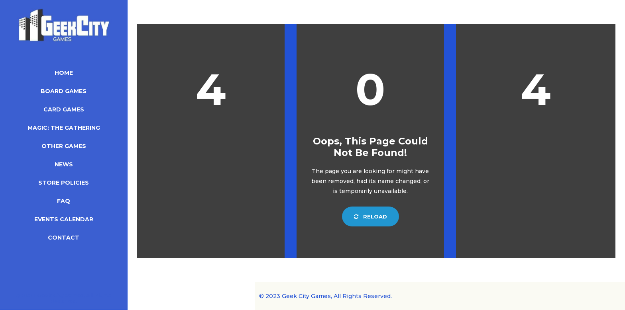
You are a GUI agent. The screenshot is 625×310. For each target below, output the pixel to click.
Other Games (63, 146)
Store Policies (63, 182)
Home (64, 72)
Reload (370, 216)
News (64, 164)
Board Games (63, 91)
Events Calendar (63, 219)
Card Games (63, 109)
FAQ (63, 201)
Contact (63, 237)
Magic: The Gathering (64, 127)
